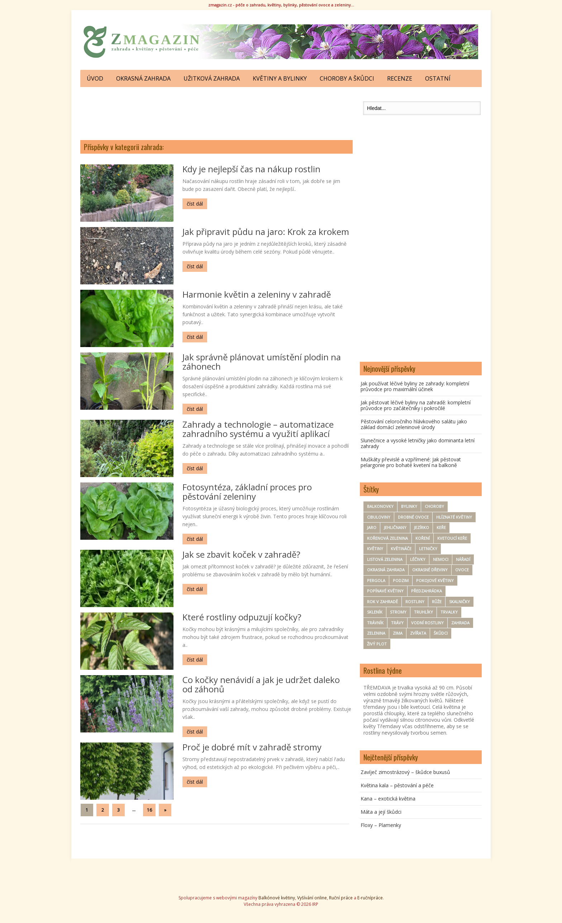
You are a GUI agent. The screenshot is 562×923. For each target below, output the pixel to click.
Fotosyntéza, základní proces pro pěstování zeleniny (247, 491)
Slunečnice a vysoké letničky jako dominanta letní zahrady (418, 443)
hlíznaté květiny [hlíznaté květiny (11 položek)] (454, 517)
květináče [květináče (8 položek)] (401, 548)
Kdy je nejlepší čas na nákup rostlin (251, 169)
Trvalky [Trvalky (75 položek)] (449, 612)
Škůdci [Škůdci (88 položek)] (441, 633)
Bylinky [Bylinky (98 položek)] (409, 506)
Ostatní (438, 78)
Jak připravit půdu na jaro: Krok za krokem (265, 231)
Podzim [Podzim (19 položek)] (401, 580)
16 (149, 810)
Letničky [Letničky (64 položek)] (428, 548)
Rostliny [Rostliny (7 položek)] (414, 601)
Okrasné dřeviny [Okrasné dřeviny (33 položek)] (430, 569)
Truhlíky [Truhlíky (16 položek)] (423, 612)
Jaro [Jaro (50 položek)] (371, 527)
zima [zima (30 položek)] (398, 633)
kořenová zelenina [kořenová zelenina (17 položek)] (387, 538)
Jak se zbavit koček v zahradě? (241, 554)
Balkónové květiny (276, 898)
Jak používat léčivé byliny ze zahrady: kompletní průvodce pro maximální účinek (415, 386)
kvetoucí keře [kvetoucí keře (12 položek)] (452, 538)
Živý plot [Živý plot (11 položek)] (377, 643)
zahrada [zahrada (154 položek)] (460, 622)
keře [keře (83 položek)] (441, 527)
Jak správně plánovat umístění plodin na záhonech (261, 361)
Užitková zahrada (212, 78)
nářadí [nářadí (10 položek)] (463, 559)
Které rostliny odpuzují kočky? (241, 617)
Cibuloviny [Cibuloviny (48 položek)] (378, 517)
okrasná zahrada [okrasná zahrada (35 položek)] (386, 569)
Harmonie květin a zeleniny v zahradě (256, 294)
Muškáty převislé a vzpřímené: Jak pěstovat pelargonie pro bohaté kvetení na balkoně (411, 462)
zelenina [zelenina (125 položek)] (376, 633)
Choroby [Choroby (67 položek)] (434, 506)
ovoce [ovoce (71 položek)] (462, 569)
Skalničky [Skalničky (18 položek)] (459, 601)
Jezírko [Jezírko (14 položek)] (421, 527)
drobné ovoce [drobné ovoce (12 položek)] (413, 517)
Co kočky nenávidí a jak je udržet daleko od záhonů (261, 684)
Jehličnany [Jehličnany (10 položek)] (395, 527)
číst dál (195, 203)
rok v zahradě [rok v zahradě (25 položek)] (382, 601)
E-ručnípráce (370, 898)
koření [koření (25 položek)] (422, 538)
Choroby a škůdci (347, 78)
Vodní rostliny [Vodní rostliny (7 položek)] (427, 622)
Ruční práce (341, 898)
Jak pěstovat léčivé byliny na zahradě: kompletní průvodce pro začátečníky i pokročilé (416, 405)
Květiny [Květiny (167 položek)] (375, 548)
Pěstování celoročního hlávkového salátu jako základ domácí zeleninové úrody (414, 424)
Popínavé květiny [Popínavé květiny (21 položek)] (385, 590)
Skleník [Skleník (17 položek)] (374, 612)
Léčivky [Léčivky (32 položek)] (417, 559)
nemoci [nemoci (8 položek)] (440, 559)
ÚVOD (95, 78)
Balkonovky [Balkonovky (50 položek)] (380, 506)
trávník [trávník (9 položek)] (375, 622)
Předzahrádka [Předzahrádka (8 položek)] (426, 590)
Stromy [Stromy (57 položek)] (398, 612)
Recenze (399, 78)
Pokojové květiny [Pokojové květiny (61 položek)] (435, 580)
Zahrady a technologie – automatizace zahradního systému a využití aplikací (258, 428)
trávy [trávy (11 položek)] (397, 622)
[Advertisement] (216, 112)
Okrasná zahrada (143, 78)
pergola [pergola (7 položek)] (376, 580)
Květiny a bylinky (280, 78)
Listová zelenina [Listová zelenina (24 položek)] (385, 559)
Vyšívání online (312, 898)
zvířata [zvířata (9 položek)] (418, 633)
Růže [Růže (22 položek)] (437, 601)
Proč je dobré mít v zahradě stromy (252, 747)
